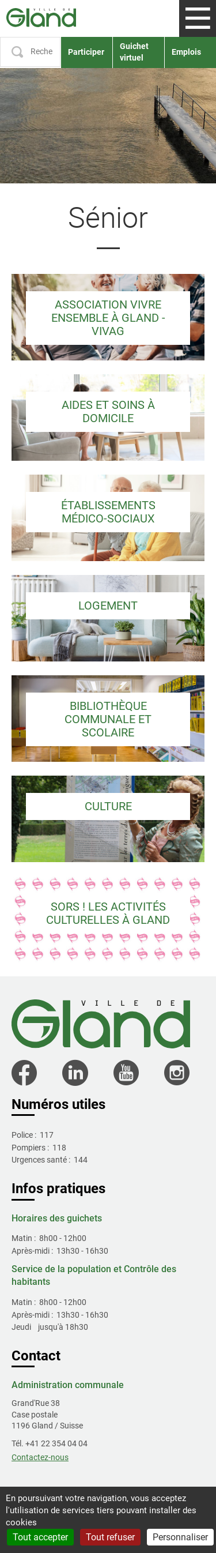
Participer (86, 52)
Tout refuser (110, 1537)
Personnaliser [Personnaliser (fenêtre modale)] (180, 1537)
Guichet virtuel (134, 52)
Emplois (186, 52)
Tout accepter (40, 1537)
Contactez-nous (40, 1457)
